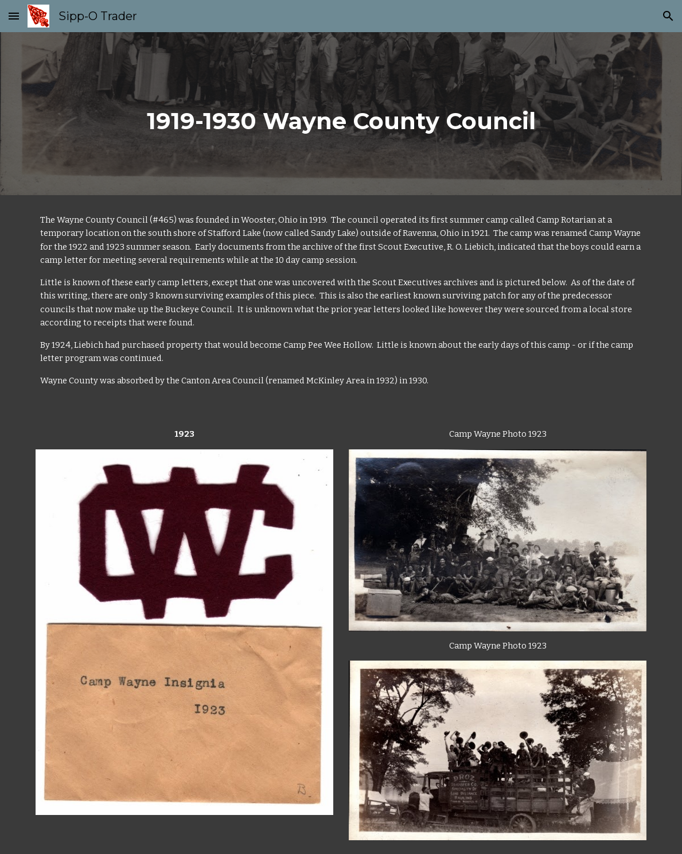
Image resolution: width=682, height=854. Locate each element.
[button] (14, 16)
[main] (341, 113)
